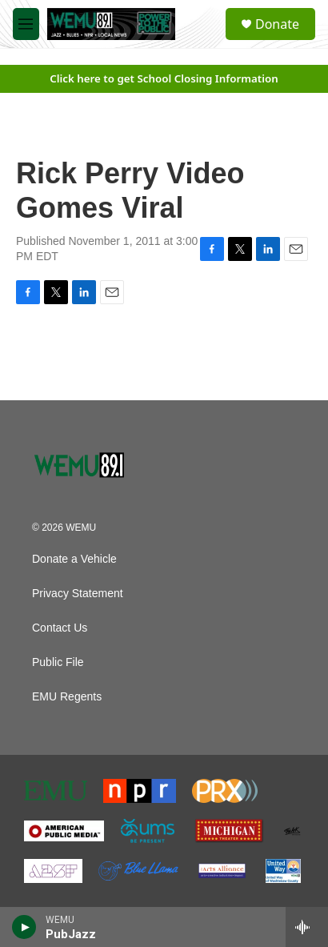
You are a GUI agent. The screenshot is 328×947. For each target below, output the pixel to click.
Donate (277, 24)
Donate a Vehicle (74, 559)
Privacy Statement (77, 594)
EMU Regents (67, 697)
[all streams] (307, 927)
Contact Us (59, 628)
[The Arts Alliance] (222, 871)
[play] (24, 927)
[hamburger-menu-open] (26, 24)
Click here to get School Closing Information (164, 78)
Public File (58, 662)
